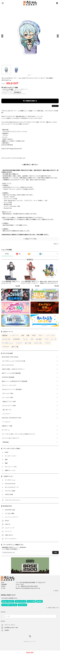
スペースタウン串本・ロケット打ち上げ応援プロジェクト (18, 434)
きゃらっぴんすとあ (7, 365)
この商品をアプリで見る (30, 239)
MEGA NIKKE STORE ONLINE (10, 357)
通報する (56, 243)
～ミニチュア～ (6, 413)
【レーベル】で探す (7, 397)
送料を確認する (17, 92)
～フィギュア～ (6, 422)
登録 (55, 552)
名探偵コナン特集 (7, 426)
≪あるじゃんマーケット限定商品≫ (12, 389)
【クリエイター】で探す (9, 405)
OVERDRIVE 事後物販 (8, 377)
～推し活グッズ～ (7, 409)
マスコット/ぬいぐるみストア (10, 438)
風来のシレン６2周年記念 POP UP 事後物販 (14, 381)
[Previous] (2, 36)
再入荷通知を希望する (30, 101)
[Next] (58, 36)
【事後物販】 (6, 442)
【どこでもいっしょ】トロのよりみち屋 (14, 361)
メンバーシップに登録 (8, 89)
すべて (7, 253)
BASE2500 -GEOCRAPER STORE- (12, 418)
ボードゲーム (6, 430)
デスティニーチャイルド (9, 385)
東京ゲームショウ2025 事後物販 (12, 373)
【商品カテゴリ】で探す (9, 401)
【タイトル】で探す (7, 393)
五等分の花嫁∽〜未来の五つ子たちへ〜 (14, 369)
